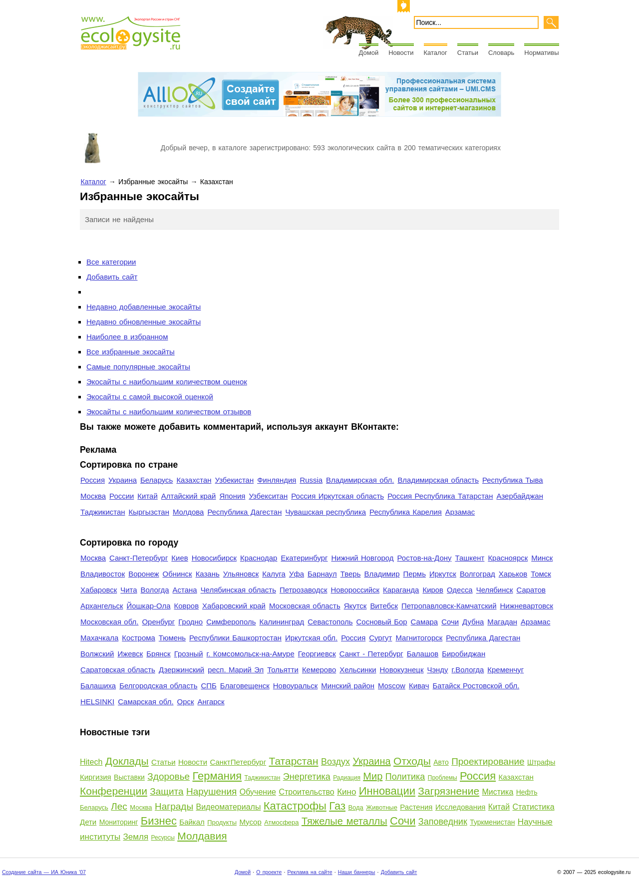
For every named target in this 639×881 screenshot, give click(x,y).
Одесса (460, 590)
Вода (355, 807)
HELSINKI (97, 701)
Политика (405, 777)
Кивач (419, 685)
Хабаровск (98, 590)
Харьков (513, 574)
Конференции (113, 791)
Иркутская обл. (311, 637)
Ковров (186, 605)
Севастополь (330, 621)
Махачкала (99, 637)
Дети (88, 822)
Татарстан (294, 761)
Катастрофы (295, 806)
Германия (217, 776)
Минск (542, 558)
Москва (93, 496)
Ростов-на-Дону (424, 558)
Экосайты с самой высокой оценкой (149, 396)
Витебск (384, 605)
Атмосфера (281, 822)
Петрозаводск (303, 590)
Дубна (473, 621)
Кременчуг (505, 669)
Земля (136, 837)
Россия (92, 480)
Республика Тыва (512, 480)
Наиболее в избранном (127, 336)
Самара (424, 621)
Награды (174, 806)
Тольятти (283, 669)
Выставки (129, 777)
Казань (208, 574)
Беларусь (156, 480)
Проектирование (487, 761)
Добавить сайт (111, 277)
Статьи (467, 52)
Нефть (527, 792)
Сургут (380, 637)
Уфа (296, 574)
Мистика (498, 792)
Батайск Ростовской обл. (476, 685)
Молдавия (202, 836)
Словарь (501, 52)
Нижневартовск (527, 605)
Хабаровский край (234, 605)
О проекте (269, 872)
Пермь (414, 574)
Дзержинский (181, 669)
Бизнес (159, 821)
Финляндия (276, 480)
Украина (122, 480)
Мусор (250, 822)
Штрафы (541, 762)
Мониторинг (118, 822)
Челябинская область (238, 590)
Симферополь (231, 621)
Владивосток (102, 574)
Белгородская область (158, 685)
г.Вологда (468, 669)
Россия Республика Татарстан (440, 496)
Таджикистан (102, 512)
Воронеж (143, 574)
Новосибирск (214, 558)
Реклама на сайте (310, 872)
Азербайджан (519, 496)
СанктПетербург (238, 762)
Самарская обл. (145, 701)
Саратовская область (117, 669)
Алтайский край (188, 496)
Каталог (435, 52)
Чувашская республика (325, 512)
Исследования (460, 807)
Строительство (306, 792)
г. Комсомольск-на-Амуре (251, 653)
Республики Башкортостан (235, 637)
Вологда (155, 590)
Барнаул (322, 574)
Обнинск (177, 574)
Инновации (387, 791)
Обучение (258, 792)
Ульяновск (241, 574)
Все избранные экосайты (130, 351)
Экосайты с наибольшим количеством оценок (166, 381)
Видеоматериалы (228, 807)
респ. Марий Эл (236, 669)
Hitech (91, 762)
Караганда (401, 590)
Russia (311, 480)
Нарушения (211, 791)
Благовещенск (245, 685)
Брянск (158, 653)
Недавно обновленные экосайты (143, 321)
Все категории (111, 262)
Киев (179, 558)
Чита (128, 590)
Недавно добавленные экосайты (143, 306)
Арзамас (460, 512)
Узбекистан (234, 480)
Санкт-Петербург (138, 558)
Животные (381, 807)
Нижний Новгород (362, 558)
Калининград (281, 621)
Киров (432, 590)
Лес (119, 806)
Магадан (502, 621)
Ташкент (469, 558)
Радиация (346, 777)
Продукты (222, 822)
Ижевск (130, 653)
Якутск (355, 605)
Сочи (450, 621)
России (121, 496)
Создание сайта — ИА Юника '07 (44, 872)
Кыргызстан (149, 512)
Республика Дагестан (244, 512)
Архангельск (101, 605)
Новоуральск (295, 685)
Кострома (138, 637)
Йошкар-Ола (148, 605)
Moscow (391, 685)
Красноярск (508, 558)
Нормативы (541, 52)
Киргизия (95, 777)
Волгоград (477, 574)
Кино (346, 792)
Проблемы (442, 777)
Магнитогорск (418, 637)
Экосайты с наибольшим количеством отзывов (168, 411)
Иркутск (442, 574)
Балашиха (98, 685)
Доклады (127, 761)
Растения (416, 807)
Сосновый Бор (381, 621)
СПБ (209, 685)
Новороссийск (354, 590)
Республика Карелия (405, 512)
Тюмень (172, 637)
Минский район (347, 685)
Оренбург (158, 621)
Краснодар (258, 558)
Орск (185, 701)
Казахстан (193, 480)
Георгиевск (317, 653)
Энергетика (306, 777)
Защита (166, 791)
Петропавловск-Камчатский (449, 605)
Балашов (422, 653)
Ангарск (211, 701)
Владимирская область (438, 480)
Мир (372, 776)
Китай (147, 496)
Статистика (534, 807)
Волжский (97, 653)
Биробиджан (463, 653)
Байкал (192, 822)
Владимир (381, 574)
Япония (232, 496)
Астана (185, 590)
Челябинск (494, 590)
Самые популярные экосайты (138, 366)
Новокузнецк (402, 669)
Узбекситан (268, 496)
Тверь (350, 574)
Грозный (188, 653)
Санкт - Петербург (371, 653)
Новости (400, 52)
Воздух (335, 762)
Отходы (412, 761)
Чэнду (437, 669)
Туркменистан (492, 822)
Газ (337, 806)
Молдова (188, 512)
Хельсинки (357, 669)
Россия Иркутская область (337, 496)
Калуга (274, 574)
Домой (369, 52)
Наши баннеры (356, 872)
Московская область (304, 605)
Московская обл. (109, 621)
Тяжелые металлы (344, 821)
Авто (441, 762)
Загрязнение (448, 791)
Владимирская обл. (360, 480)
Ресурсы (162, 837)
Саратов (531, 590)
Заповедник (442, 822)
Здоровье (168, 776)
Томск (541, 574)
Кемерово (319, 669)
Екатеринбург (304, 558)
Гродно (190, 621)
